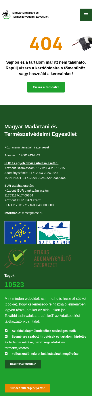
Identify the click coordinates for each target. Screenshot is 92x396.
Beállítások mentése (23, 364)
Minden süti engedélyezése (27, 388)
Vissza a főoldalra (46, 87)
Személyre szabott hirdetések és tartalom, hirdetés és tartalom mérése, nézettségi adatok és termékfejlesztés (45, 342)
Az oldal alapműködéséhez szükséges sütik (44, 331)
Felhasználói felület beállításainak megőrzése (45, 353)
